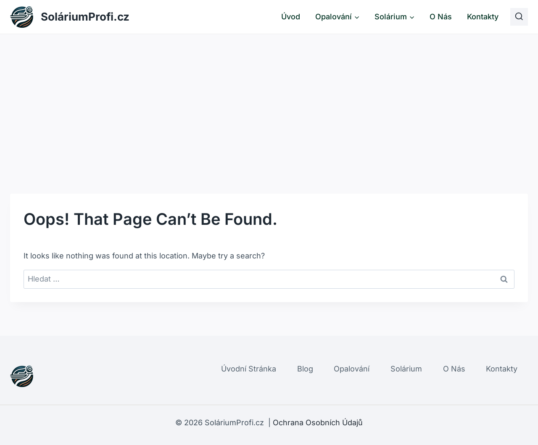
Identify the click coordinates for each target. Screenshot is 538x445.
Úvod (290, 16)
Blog (305, 368)
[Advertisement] (269, 97)
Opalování (351, 368)
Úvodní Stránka (248, 368)
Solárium (406, 368)
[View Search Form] (519, 17)
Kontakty (482, 16)
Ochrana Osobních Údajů (318, 422)
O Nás (441, 16)
